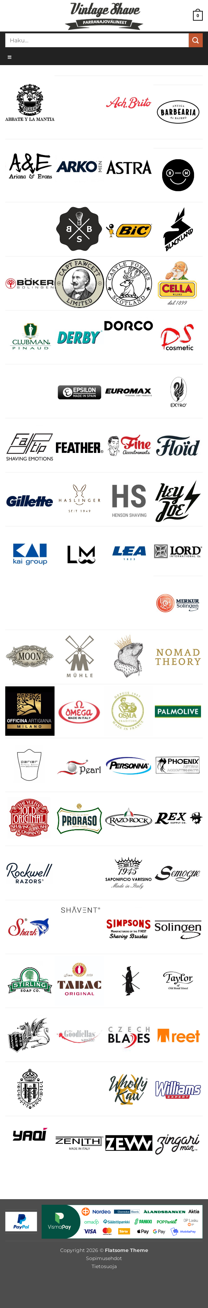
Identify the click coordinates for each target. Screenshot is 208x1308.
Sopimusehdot (104, 1258)
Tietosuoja (104, 1266)
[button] (198, 16)
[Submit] (196, 40)
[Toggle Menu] (104, 57)
